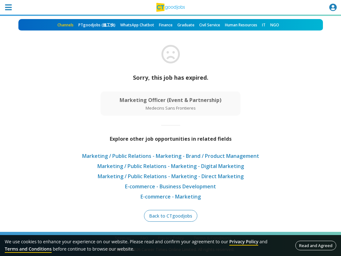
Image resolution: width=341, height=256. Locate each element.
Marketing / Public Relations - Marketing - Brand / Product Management (170, 155)
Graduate (185, 25)
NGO (274, 25)
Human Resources (241, 25)
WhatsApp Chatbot (137, 25)
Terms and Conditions (28, 249)
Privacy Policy (244, 242)
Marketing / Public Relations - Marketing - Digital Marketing (170, 166)
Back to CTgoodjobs (170, 216)
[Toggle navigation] (8, 7)
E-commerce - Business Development (170, 186)
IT (264, 25)
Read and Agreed (315, 245)
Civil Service (209, 25)
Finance (166, 25)
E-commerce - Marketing (171, 196)
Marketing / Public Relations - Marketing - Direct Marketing (171, 176)
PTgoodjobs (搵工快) (96, 25)
